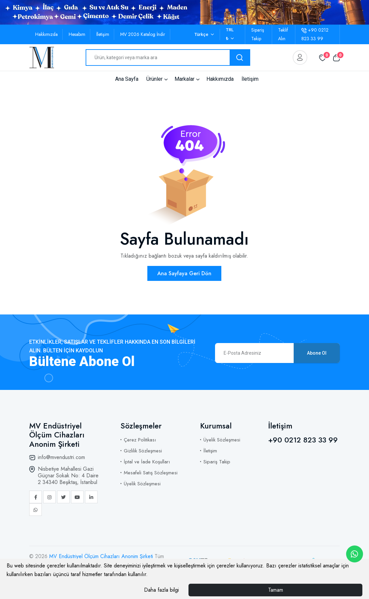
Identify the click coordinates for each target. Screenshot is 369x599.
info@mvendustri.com (61, 457)
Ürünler (154, 79)
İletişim (102, 34)
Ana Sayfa (126, 79)
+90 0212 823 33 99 (303, 439)
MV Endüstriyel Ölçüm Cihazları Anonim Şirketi (102, 556)
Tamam (275, 590)
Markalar (184, 79)
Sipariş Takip (216, 461)
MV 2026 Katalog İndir (142, 34)
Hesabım (77, 34)
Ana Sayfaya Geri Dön (184, 273)
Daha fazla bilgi (161, 590)
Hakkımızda (46, 34)
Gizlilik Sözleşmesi (143, 450)
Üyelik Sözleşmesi (142, 483)
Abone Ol (317, 353)
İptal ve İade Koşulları (147, 461)
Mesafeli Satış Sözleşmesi (151, 472)
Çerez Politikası (140, 439)
